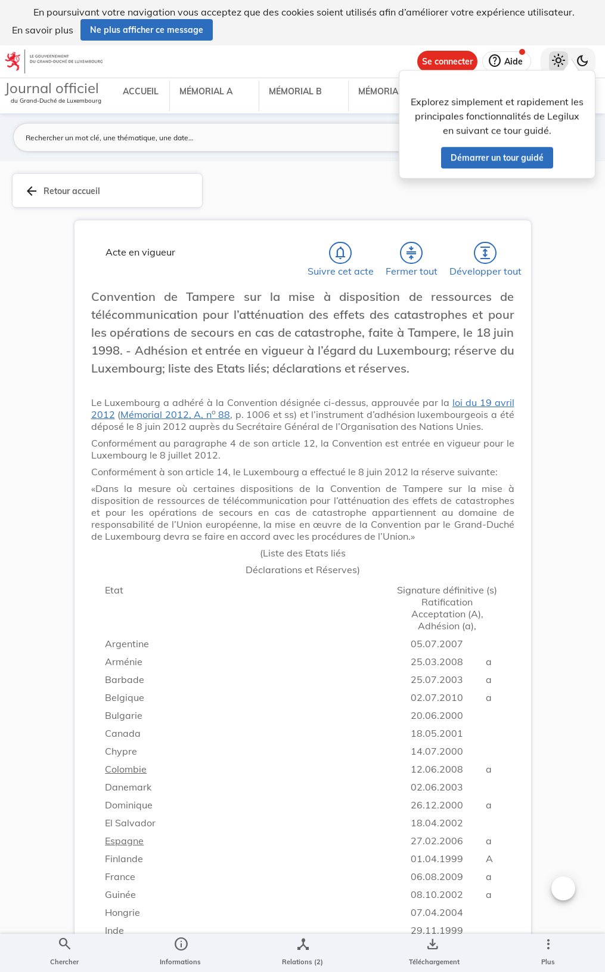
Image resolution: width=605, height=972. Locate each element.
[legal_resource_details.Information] (180, 953)
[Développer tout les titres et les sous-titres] (485, 253)
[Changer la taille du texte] (563, 888)
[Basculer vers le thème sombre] (582, 61)
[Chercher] (64, 953)
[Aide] (506, 61)
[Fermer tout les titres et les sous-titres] (411, 253)
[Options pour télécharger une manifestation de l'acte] (432, 953)
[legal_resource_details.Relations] (302, 953)
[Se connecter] (447, 61)
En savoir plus (42, 30)
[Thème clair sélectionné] (558, 61)
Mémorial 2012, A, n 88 (175, 414)
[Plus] (548, 953)
